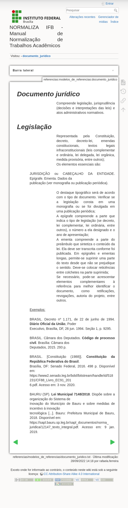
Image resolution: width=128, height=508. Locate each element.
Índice (114, 21)
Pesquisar (116, 10)
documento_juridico (36, 56)
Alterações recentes (82, 17)
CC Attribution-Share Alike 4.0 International (72, 474)
